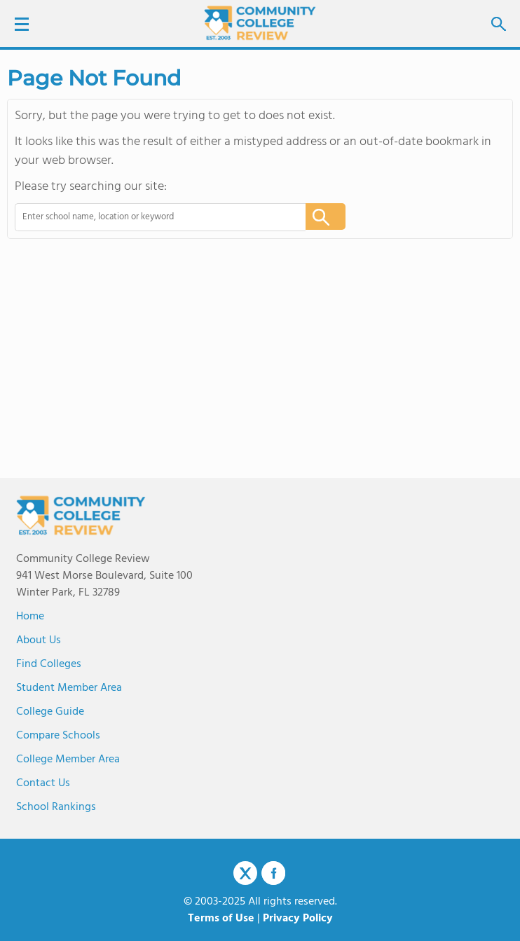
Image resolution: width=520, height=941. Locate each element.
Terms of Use (221, 918)
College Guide (50, 711)
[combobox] (151, 217)
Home (30, 616)
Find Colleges (48, 664)
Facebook (273, 873)
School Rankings (56, 807)
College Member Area (68, 759)
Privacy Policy (298, 918)
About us (38, 640)
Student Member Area (69, 688)
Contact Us (43, 783)
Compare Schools (58, 735)
